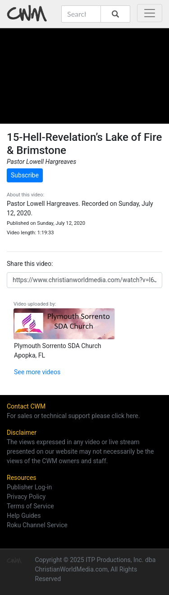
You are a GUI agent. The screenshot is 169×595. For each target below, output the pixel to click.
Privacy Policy (26, 496)
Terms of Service (30, 506)
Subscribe (25, 175)
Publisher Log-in (29, 487)
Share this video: (30, 263)
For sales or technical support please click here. (73, 415)
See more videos (37, 372)
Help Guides (24, 515)
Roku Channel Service (37, 525)
